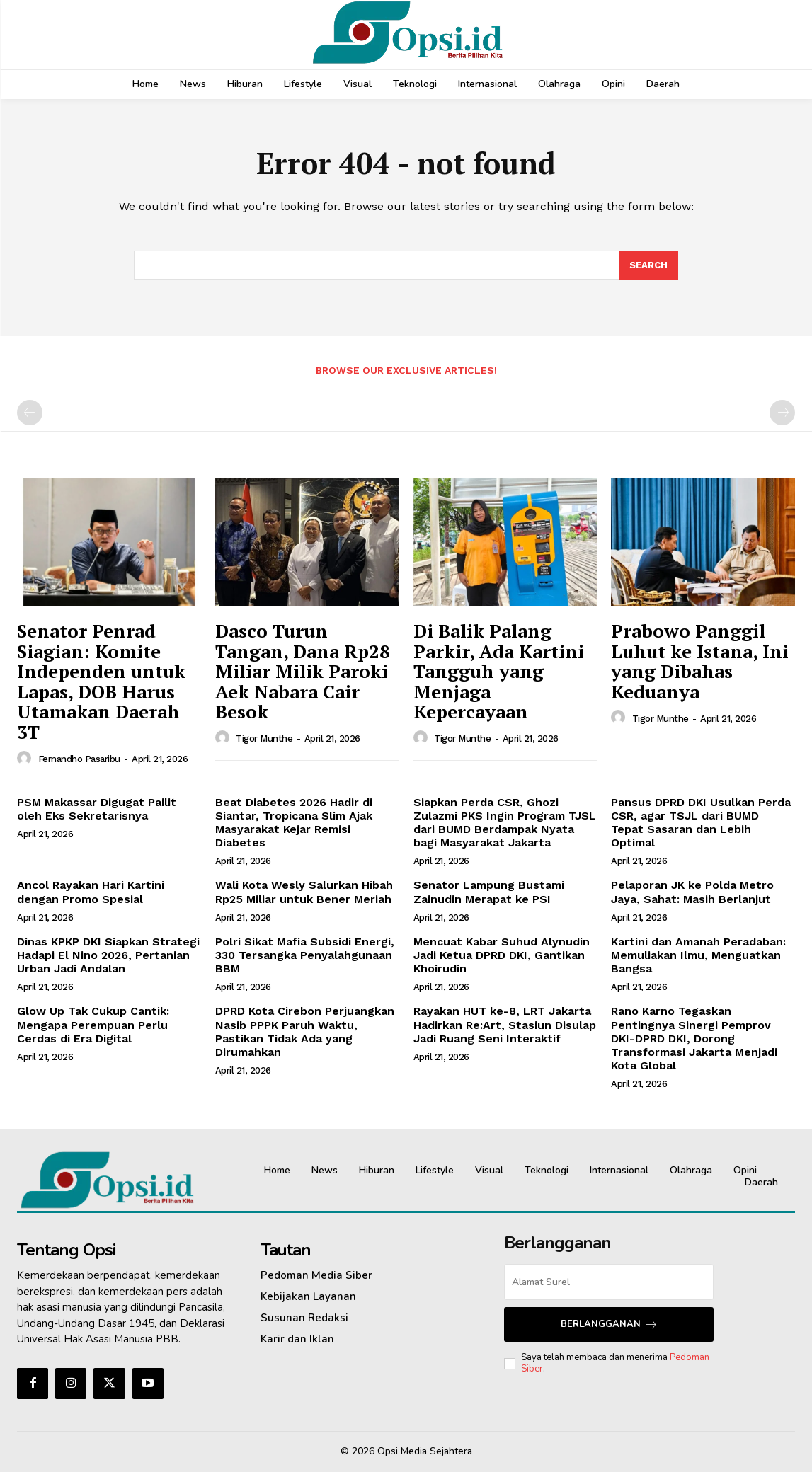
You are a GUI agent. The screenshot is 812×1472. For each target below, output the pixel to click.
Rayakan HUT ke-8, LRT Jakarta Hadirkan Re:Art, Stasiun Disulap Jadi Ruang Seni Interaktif (504, 1025)
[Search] (648, 265)
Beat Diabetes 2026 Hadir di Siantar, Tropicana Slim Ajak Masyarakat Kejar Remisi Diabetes (293, 822)
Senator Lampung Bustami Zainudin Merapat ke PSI (488, 892)
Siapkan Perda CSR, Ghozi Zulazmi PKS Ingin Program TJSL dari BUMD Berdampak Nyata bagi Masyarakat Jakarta (504, 822)
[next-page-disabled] (782, 413)
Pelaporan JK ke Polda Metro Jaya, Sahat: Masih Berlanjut (692, 892)
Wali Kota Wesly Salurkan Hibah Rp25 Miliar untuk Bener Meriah (304, 892)
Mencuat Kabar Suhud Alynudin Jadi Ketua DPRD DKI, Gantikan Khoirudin (501, 955)
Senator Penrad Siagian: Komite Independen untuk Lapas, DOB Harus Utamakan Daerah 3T (101, 681)
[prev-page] (29, 413)
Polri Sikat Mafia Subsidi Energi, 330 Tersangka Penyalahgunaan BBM (304, 955)
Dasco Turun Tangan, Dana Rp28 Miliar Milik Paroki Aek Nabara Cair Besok (302, 671)
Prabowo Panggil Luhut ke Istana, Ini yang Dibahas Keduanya (700, 661)
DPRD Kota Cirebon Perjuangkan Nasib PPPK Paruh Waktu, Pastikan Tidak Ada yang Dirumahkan (304, 1032)
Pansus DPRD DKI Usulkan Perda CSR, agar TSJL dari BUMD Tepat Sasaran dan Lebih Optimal (701, 822)
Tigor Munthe (264, 739)
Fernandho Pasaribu (79, 759)
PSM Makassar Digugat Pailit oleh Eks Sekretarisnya (96, 808)
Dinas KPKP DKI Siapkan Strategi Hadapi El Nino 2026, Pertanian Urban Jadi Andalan (108, 955)
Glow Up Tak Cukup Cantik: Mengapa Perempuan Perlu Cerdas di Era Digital (93, 1025)
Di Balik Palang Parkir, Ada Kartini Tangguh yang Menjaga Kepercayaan (498, 671)
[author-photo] (26, 758)
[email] (609, 1282)
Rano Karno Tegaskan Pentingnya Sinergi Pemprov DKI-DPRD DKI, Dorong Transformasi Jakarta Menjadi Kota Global (694, 1039)
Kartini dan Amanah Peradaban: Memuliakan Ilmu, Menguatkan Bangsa (698, 955)
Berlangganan (609, 1324)
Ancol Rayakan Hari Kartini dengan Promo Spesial (90, 892)
